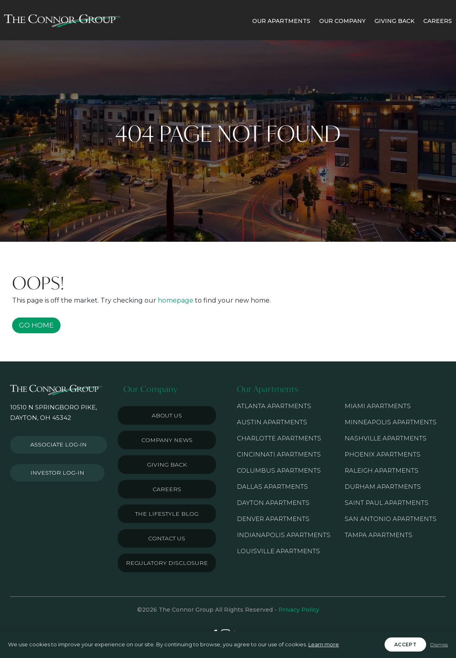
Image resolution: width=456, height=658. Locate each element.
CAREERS (437, 21)
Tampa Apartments (378, 535)
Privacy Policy (298, 609)
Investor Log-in (53, 468)
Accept (405, 644)
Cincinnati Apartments (279, 454)
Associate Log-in (55, 443)
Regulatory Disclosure (167, 563)
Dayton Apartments (273, 502)
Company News (166, 440)
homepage (175, 300)
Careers (167, 489)
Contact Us (166, 538)
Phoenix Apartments (382, 454)
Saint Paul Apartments (387, 502)
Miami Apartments (378, 406)
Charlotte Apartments (279, 438)
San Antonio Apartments (391, 519)
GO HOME (36, 325)
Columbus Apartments (279, 470)
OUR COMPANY (342, 21)
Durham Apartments (383, 486)
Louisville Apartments (278, 551)
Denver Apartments (273, 519)
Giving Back (167, 464)
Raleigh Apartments (381, 470)
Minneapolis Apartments (391, 422)
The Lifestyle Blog (167, 513)
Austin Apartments (272, 422)
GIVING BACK (394, 21)
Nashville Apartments (386, 438)
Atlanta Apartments (274, 406)
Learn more (323, 644)
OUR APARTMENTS (281, 21)
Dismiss (439, 644)
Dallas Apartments (272, 486)
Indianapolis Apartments (283, 535)
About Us (167, 415)
